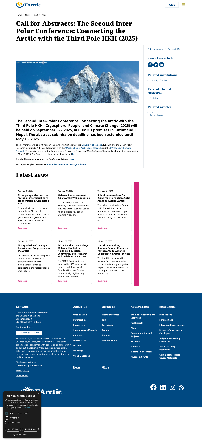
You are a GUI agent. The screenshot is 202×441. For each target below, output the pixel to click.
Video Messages (81, 389)
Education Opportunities (171, 358)
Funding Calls (166, 353)
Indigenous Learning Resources (169, 373)
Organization (80, 348)
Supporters (79, 358)
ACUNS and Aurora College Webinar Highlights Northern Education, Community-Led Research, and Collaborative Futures (73, 284)
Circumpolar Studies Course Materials (169, 390)
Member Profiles (110, 348)
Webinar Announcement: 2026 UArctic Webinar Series (74, 213)
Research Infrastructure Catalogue (171, 365)
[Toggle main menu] (183, 4)
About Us (80, 341)
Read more (22, 245)
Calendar (78, 369)
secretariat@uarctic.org (29, 366)
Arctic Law (154, 98)
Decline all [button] (30, 429)
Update (106, 369)
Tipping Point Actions (141, 385)
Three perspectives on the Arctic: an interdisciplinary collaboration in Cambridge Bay (33, 216)
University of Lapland (92, 144)
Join (104, 353)
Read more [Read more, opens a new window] (27, 407)
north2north (137, 356)
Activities (140, 341)
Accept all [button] (13, 429)
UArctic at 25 (79, 374)
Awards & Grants (139, 390)
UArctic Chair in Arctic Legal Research (83, 147)
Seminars (135, 380)
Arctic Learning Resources (167, 382)
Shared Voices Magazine (85, 363)
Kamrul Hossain (156, 115)
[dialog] (22, 414)
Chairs (152, 112)
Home (19, 14)
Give (172, 4)
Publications (165, 348)
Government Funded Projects (141, 368)
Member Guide (109, 374)
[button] (22, 434)
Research (135, 375)
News (28, 14)
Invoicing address (24, 360)
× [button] (38, 394)
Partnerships (79, 353)
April (44, 14)
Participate (107, 358)
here (74, 154)
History (77, 379)
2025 (36, 14)
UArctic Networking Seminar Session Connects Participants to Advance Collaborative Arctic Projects (114, 283)
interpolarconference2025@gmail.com (66, 164)
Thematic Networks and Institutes (143, 350)
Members (108, 341)
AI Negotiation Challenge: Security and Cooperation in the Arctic (34, 281)
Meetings (78, 384)
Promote (106, 363)
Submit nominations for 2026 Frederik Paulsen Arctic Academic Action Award (114, 214)
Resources (167, 341)
